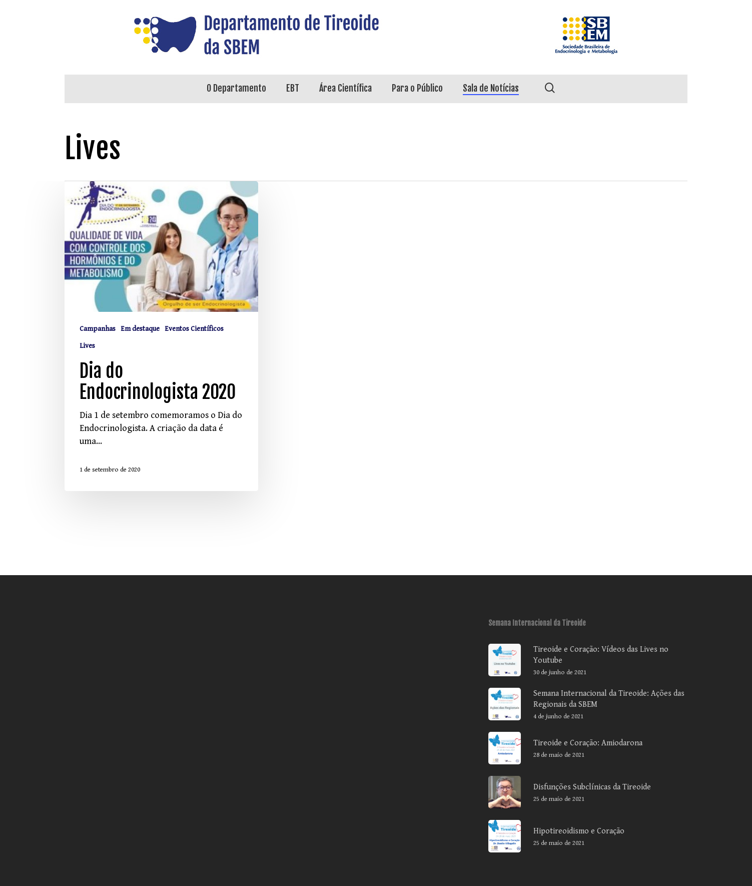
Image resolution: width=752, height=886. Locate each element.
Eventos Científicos (194, 329)
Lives (87, 346)
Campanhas (98, 329)
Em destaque (140, 329)
